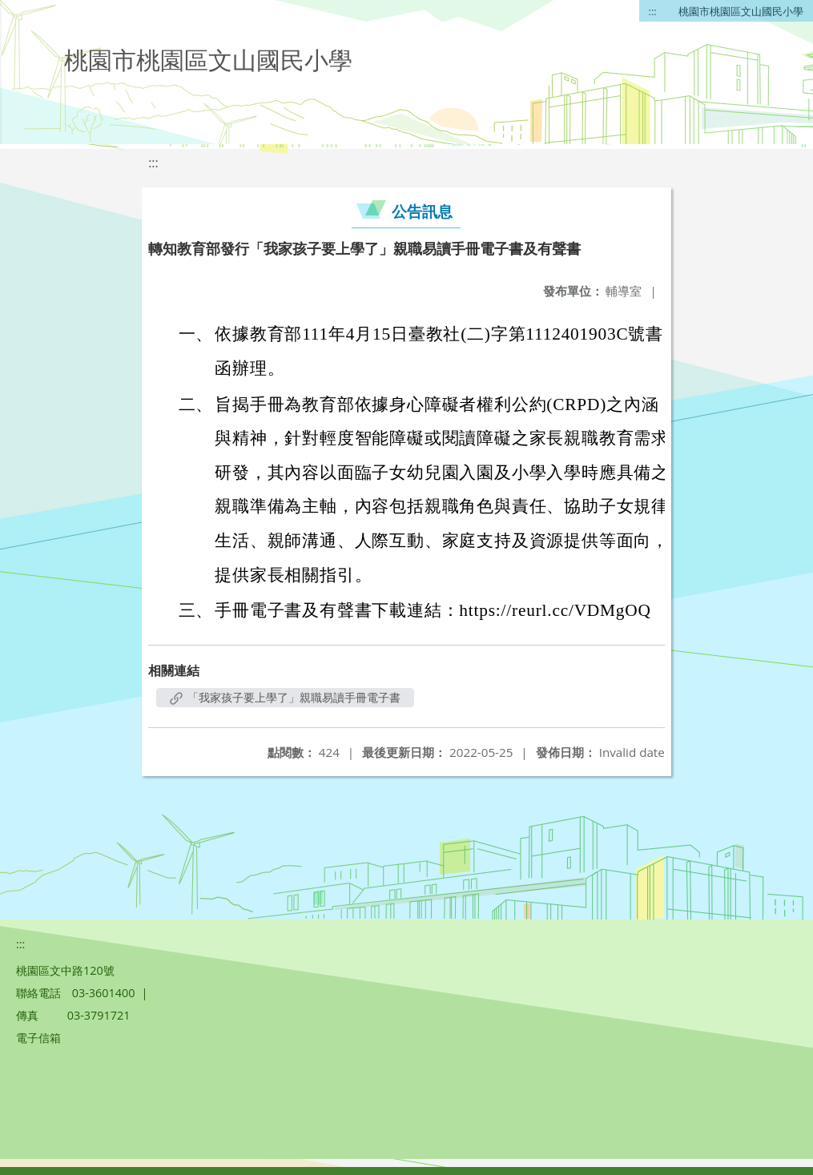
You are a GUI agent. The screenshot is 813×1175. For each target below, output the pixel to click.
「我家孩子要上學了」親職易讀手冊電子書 (285, 697)
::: (653, 11)
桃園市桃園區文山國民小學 (740, 11)
